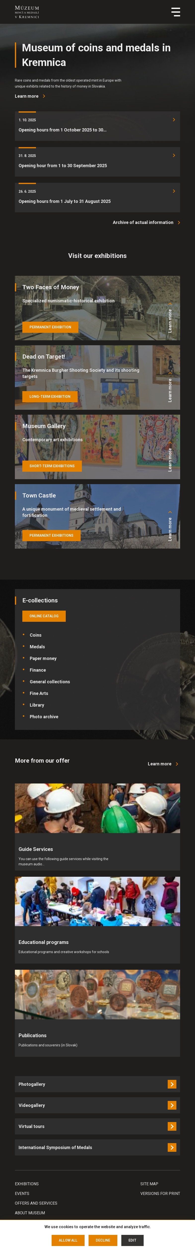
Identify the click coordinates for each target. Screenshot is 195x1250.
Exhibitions (27, 1184)
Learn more (169, 321)
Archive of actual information (143, 222)
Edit (132, 1240)
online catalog (44, 616)
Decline (103, 1240)
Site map (149, 1184)
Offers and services (36, 1203)
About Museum (30, 1213)
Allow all (68, 1240)
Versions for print (160, 1193)
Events (22, 1193)
